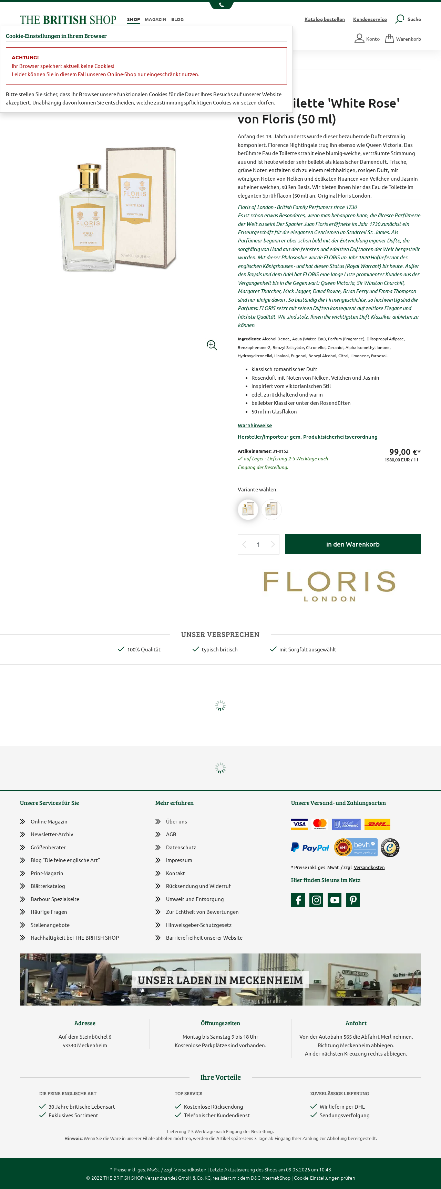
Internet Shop (275, 1177)
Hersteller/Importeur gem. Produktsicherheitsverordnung (308, 436)
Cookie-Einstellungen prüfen (324, 1177)
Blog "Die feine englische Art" (60, 860)
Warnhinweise (255, 425)
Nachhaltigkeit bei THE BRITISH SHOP (69, 937)
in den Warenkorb (353, 544)
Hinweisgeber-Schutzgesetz (193, 925)
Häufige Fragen (43, 912)
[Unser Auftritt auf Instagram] (318, 900)
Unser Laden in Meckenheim (220, 979)
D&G (255, 1177)
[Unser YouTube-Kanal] (336, 900)
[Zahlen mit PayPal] (311, 848)
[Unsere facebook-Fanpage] (299, 900)
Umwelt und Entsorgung (189, 899)
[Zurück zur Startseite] (68, 19)
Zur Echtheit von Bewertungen (197, 912)
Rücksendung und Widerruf (193, 886)
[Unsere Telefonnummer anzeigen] (220, 5)
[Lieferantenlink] (329, 585)
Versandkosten (369, 867)
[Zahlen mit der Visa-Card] (299, 824)
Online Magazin (44, 821)
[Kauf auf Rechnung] (346, 824)
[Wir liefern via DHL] (377, 824)
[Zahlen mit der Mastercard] (319, 824)
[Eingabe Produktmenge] (258, 544)
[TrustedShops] (390, 848)
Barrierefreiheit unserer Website (199, 938)
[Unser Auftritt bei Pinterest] (353, 900)
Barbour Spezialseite (49, 899)
